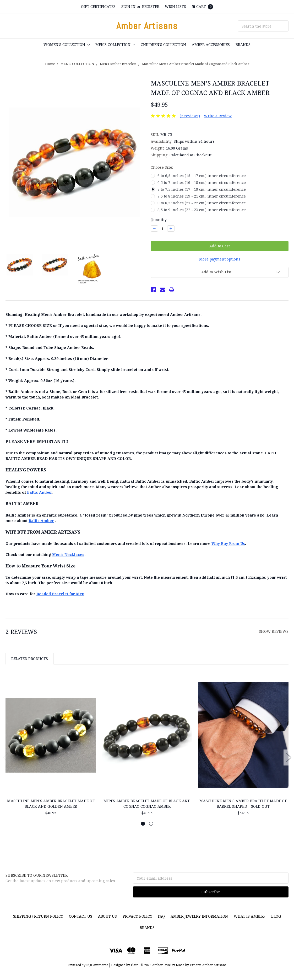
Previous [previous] (5, 757)
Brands (243, 44)
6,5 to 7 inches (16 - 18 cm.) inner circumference (201, 182)
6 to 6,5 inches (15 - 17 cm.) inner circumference (201, 175)
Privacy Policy (137, 916)
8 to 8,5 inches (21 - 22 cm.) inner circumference (201, 202)
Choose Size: (162, 167)
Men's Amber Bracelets (118, 63)
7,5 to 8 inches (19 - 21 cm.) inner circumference (201, 196)
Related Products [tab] (29, 658)
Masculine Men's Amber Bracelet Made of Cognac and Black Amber (195, 63)
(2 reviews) (190, 115)
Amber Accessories (211, 44)
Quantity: (159, 219)
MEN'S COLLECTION (115, 44)
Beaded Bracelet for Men (60, 593)
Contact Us (80, 916)
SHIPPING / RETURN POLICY (38, 916)
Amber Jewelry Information (199, 916)
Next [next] (289, 757)
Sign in (128, 6)
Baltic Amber (39, 492)
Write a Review (218, 115)
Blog (276, 916)
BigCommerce (97, 965)
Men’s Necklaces (68, 554)
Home (50, 63)
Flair (134, 965)
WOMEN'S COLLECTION (66, 44)
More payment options (219, 259)
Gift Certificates (98, 6)
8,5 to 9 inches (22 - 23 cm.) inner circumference (201, 209)
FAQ (161, 916)
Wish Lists (175, 6)
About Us (107, 916)
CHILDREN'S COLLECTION (163, 44)
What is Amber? (249, 916)
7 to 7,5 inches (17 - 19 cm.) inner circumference (201, 189)
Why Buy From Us (228, 543)
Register (150, 6)
